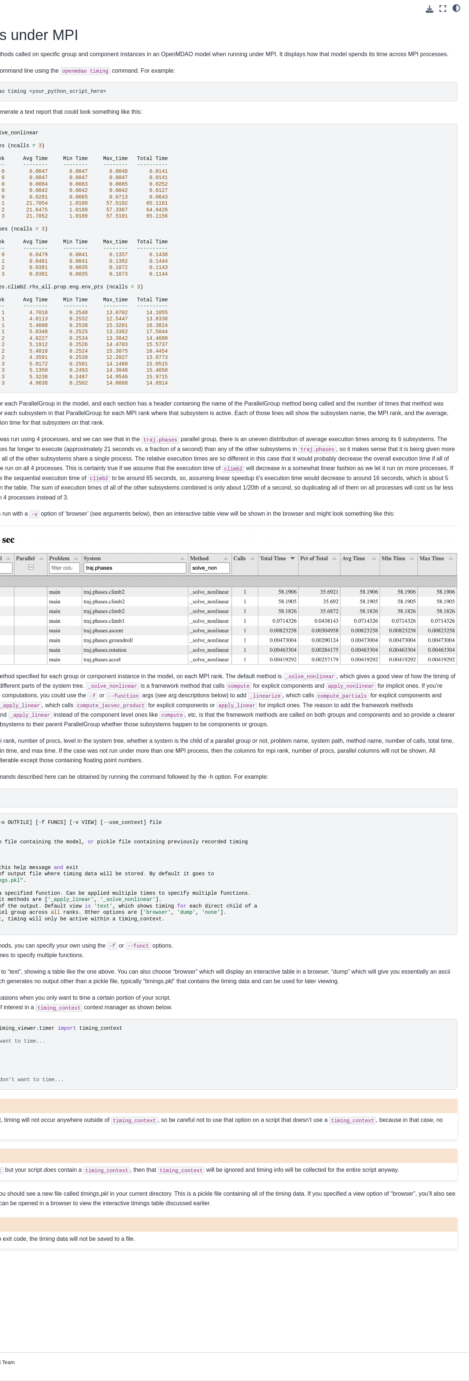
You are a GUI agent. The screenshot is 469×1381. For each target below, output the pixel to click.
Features (20, 214)
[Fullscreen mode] (443, 8)
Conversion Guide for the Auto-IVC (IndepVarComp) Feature (46, 304)
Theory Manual (27, 203)
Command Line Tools (34, 256)
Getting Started (27, 90)
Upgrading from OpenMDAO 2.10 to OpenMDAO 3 (49, 325)
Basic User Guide (30, 141)
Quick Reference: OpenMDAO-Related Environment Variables (46, 345)
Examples (21, 226)
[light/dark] (456, 7)
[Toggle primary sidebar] (106, 8)
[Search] (47, 60)
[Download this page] (429, 9)
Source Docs (25, 373)
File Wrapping (26, 361)
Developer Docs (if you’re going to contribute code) (39, 389)
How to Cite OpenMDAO (38, 268)
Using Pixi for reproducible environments (40, 106)
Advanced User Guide (35, 172)
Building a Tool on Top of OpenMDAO (38, 284)
